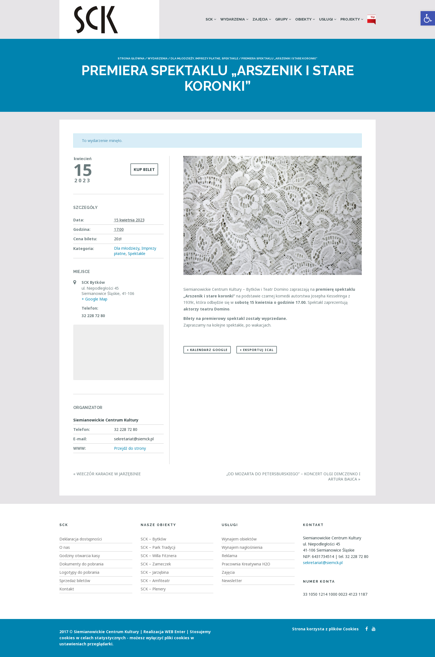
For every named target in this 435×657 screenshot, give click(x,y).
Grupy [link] (281, 19)
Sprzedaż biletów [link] (74, 580)
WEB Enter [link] (175, 631)
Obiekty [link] (303, 19)
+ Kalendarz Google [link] (207, 350)
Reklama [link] (229, 555)
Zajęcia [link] (260, 19)
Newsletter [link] (232, 580)
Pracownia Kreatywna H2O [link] (246, 564)
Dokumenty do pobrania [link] (81, 564)
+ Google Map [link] (94, 299)
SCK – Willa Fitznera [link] (158, 555)
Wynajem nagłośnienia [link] (242, 547)
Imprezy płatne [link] (207, 58)
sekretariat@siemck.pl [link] (323, 562)
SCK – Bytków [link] (153, 539)
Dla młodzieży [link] (182, 58)
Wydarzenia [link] (232, 19)
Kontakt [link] (66, 589)
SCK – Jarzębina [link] (155, 572)
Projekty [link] (350, 19)
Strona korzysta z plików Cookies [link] (325, 628)
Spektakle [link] (230, 58)
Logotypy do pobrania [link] (79, 572)
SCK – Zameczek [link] (156, 564)
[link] (428, 18)
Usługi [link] (326, 19)
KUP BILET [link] (144, 169)
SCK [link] (209, 19)
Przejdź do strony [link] (130, 448)
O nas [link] (64, 547)
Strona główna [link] (131, 58)
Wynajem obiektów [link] (239, 539)
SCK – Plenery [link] (153, 589)
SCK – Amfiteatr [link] (155, 580)
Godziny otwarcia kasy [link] (79, 555)
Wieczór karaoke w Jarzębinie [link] (107, 473)
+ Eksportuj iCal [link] (257, 350)
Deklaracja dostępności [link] (80, 539)
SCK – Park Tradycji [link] (158, 547)
